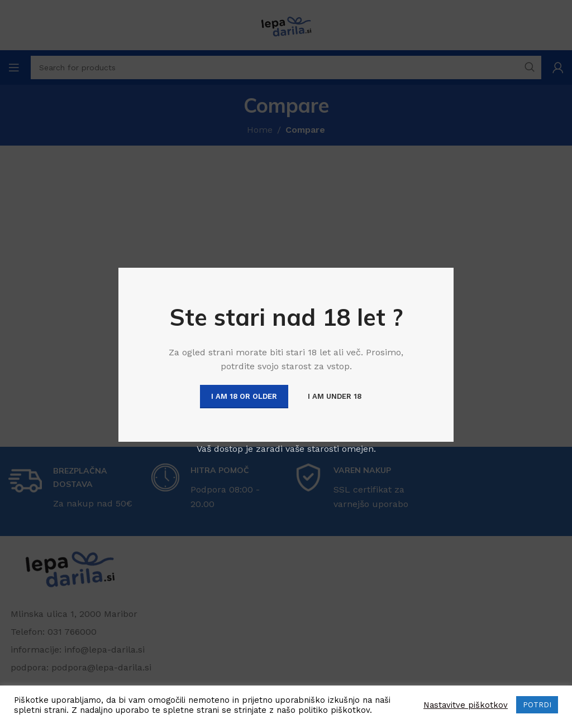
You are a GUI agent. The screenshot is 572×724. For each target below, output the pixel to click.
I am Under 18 (334, 396)
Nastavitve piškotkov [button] (465, 705)
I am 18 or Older (244, 396)
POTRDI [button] (537, 705)
